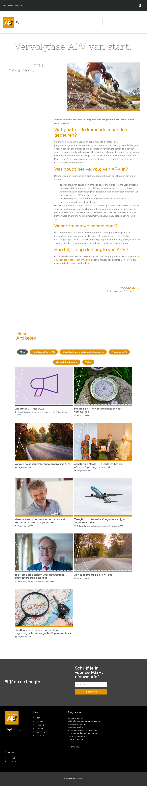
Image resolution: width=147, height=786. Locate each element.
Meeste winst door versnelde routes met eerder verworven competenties (40, 521)
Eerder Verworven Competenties (30, 412)
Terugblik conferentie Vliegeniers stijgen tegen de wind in (99, 521)
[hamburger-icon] (105, 22)
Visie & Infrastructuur (67, 362)
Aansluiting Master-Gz (44, 352)
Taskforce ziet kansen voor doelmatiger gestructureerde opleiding (39, 576)
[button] (17, 22)
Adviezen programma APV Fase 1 (94, 574)
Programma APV (119, 352)
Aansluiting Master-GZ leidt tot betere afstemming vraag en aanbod (98, 465)
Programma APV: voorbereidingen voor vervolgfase (98, 410)
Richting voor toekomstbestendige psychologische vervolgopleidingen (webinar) (43, 631)
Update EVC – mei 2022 (29, 408)
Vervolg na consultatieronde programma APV (42, 464)
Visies (88, 362)
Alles (22, 352)
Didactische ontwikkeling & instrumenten (83, 352)
